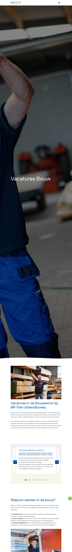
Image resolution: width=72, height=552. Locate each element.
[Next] (57, 462)
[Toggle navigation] (59, 3)
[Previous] (15, 462)
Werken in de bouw (16, 505)
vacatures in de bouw (28, 412)
